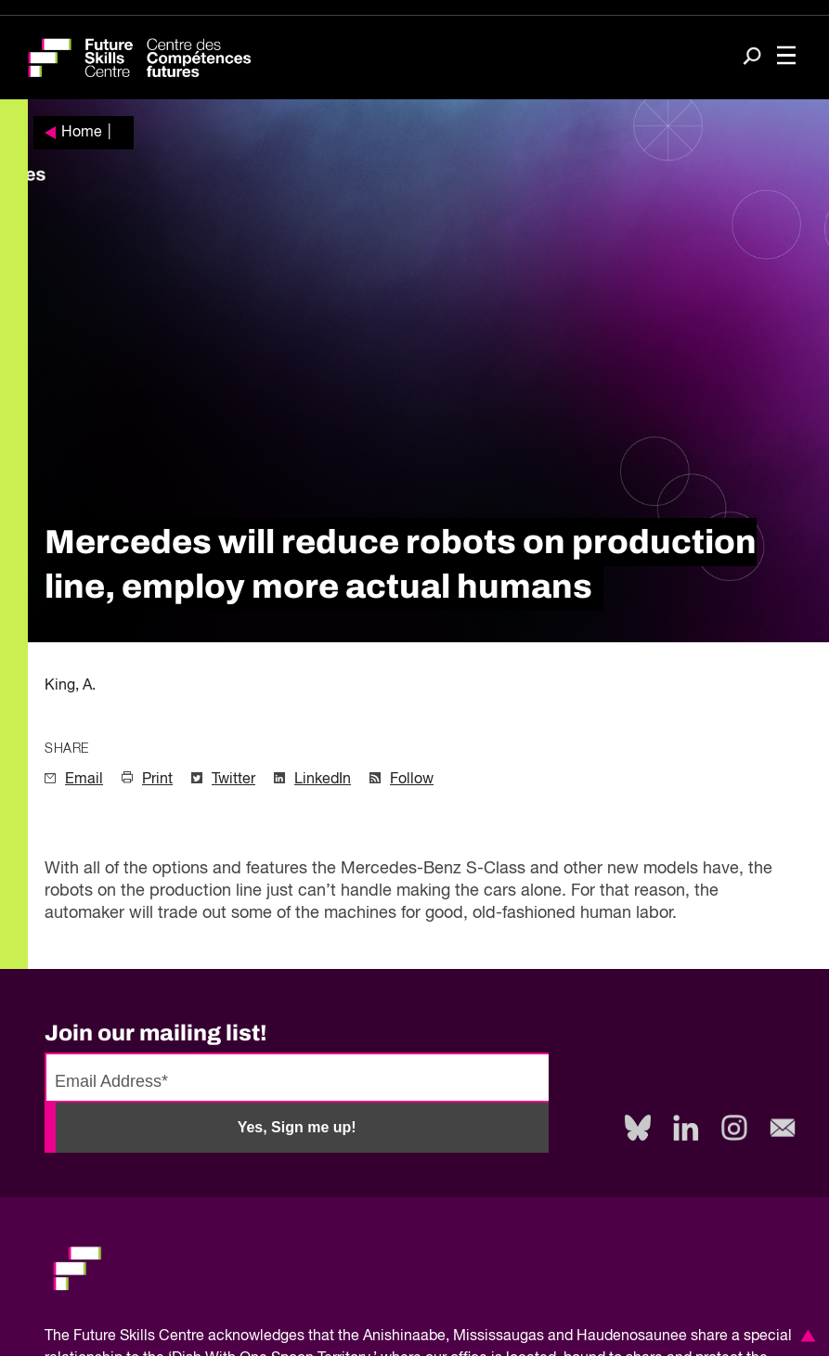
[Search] (752, 58)
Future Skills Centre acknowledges (188, 1336)
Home (81, 132)
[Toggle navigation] (786, 58)
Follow (412, 779)
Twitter (233, 779)
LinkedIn (322, 779)
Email (84, 779)
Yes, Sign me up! (297, 1127)
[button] (804, 1335)
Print (157, 779)
